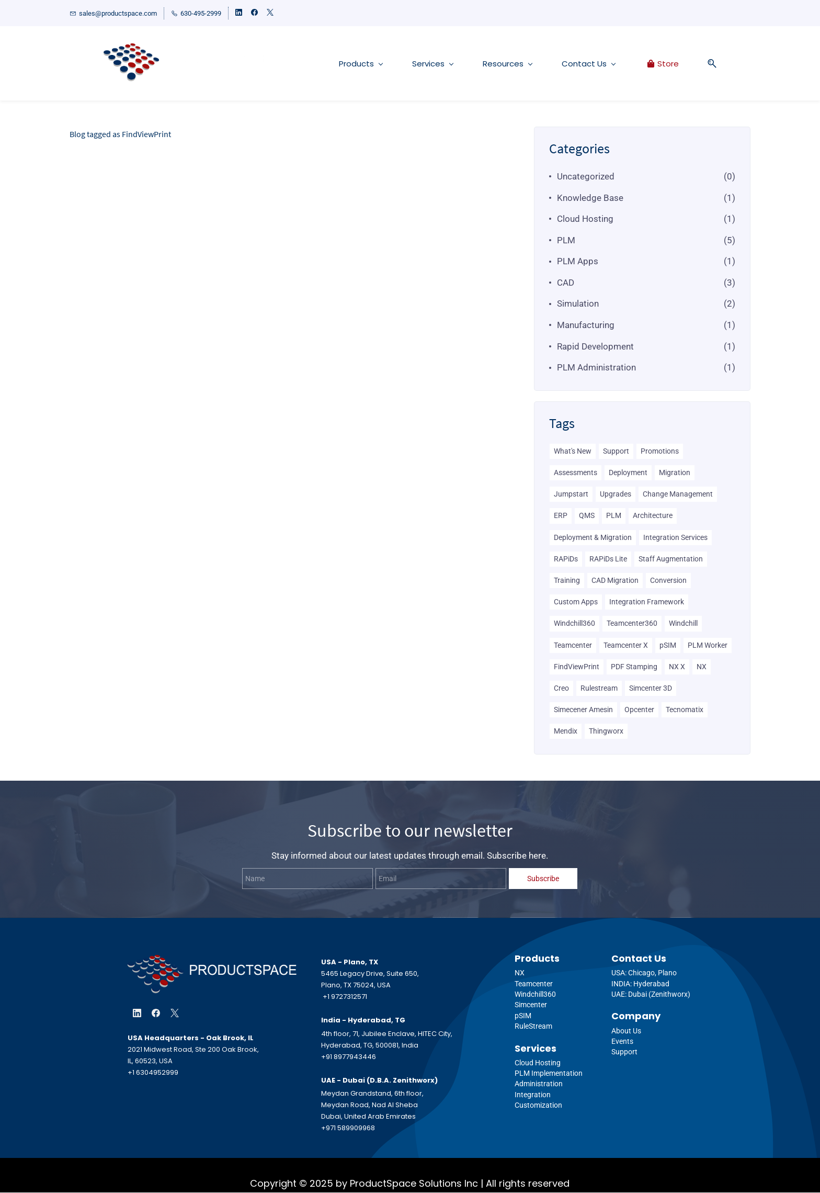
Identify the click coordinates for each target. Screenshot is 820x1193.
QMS (587, 516)
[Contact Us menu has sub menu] (572, 63)
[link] (212, 962)
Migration (674, 473)
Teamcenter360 (632, 624)
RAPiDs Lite (608, 559)
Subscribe (543, 878)
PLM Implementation (549, 1074)
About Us (626, 1031)
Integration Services (675, 537)
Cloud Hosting (585, 219)
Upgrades (615, 494)
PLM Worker (707, 645)
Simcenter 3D (650, 688)
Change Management (678, 494)
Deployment (628, 473)
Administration (539, 1084)
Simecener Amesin (583, 710)
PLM (566, 240)
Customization (538, 1105)
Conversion (668, 580)
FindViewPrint (576, 666)
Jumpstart (571, 494)
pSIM (667, 645)
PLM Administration (596, 368)
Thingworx (606, 731)
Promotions (660, 451)
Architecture (653, 516)
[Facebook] (156, 1013)
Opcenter (639, 710)
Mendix (565, 731)
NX (702, 666)
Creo (561, 688)
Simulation (578, 304)
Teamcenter (573, 645)
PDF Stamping (634, 666)
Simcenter (531, 1005)
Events (622, 1041)
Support (616, 451)
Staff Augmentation (671, 559)
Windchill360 (574, 624)
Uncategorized (585, 176)
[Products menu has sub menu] (344, 63)
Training (567, 580)
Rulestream (599, 688)
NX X (677, 666)
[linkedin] (238, 13)
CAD (565, 282)
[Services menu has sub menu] (416, 63)
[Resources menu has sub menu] (491, 63)
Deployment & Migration (593, 537)
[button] (692, 63)
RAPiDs (566, 559)
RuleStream (533, 1026)
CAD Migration (615, 580)
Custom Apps (576, 602)
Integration (533, 1094)
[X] (174, 1013)
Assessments (575, 473)
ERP (560, 516)
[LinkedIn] (137, 1013)
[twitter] (270, 13)
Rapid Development (595, 346)
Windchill (683, 624)
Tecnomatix (684, 710)
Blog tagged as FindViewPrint (120, 134)
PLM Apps (577, 261)
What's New (572, 451)
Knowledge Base (590, 198)
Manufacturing (585, 325)
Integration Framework (646, 602)
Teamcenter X (625, 645)
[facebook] (254, 13)
